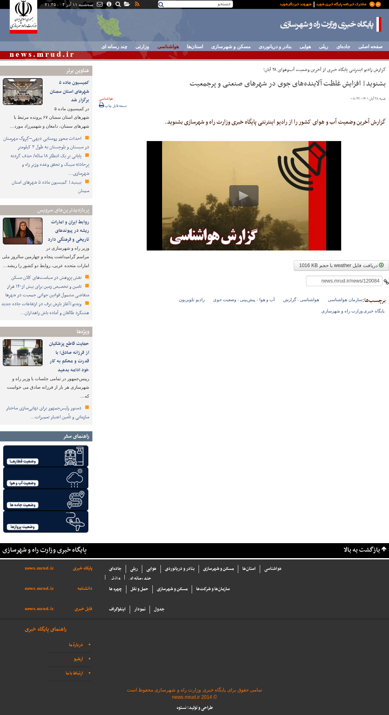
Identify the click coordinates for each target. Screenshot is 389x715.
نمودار (139, 609)
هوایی (305, 46)
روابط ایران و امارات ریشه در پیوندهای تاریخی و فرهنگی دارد (67, 231)
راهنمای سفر (76, 436)
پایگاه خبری (82, 568)
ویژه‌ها (83, 331)
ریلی (323, 46)
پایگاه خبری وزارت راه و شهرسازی (331, 24)
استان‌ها (195, 46)
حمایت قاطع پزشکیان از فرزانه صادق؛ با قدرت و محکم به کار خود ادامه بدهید (69, 357)
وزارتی (142, 46)
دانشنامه (84, 589)
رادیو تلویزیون (192, 299)
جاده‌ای (343, 46)
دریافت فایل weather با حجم (341, 265)
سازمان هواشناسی (345, 299)
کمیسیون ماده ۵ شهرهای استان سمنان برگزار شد (69, 91)
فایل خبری (83, 609)
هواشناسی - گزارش (301, 299)
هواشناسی (168, 46)
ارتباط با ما (74, 673)
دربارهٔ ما (76, 645)
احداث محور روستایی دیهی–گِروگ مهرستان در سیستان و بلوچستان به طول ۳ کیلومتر (45, 143)
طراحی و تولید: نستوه (195, 708)
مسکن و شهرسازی (230, 46)
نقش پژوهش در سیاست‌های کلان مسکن (47, 278)
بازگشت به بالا (362, 550)
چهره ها (115, 589)
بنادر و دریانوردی (275, 46)
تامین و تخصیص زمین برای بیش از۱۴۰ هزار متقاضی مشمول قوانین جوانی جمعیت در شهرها (47, 291)
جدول (159, 609)
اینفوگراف (117, 609)
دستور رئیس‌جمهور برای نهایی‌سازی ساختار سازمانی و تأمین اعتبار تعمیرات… (47, 412)
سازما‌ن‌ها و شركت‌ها (213, 589)
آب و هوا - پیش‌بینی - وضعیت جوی (244, 299)
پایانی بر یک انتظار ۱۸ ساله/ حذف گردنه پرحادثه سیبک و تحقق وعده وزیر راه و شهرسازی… (50, 165)
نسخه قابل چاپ (113, 106)
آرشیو (78, 659)
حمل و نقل (139, 589)
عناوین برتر (77, 70)
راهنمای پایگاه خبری (45, 629)
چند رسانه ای (114, 46)
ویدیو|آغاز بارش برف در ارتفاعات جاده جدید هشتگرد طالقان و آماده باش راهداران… (45, 308)
